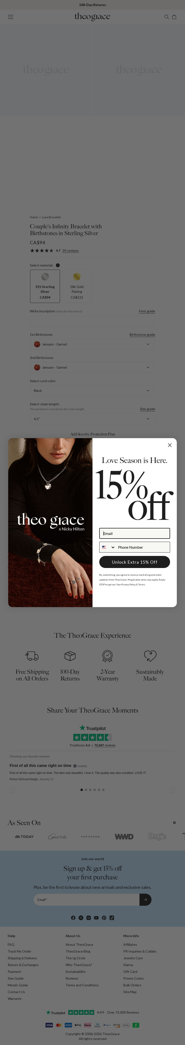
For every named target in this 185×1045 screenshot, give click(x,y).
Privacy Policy (128, 584)
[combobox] (107, 547)
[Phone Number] (143, 547)
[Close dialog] (170, 445)
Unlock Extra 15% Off (135, 562)
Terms (141, 584)
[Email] (134, 533)
